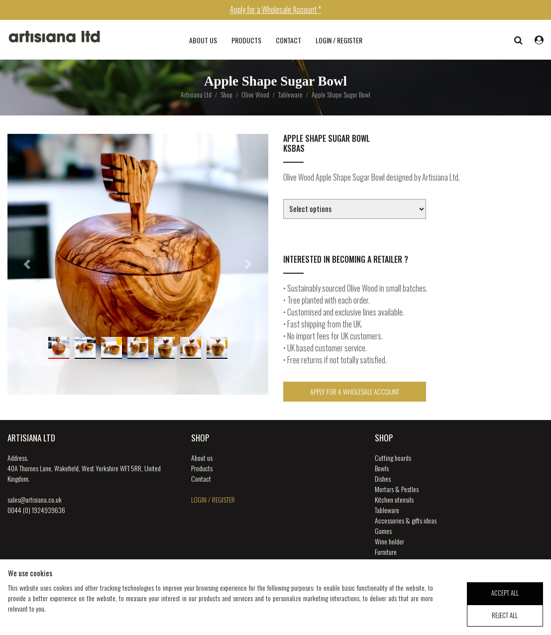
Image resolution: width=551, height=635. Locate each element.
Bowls (382, 468)
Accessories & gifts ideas (406, 520)
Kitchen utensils (394, 499)
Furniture (386, 551)
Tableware (387, 510)
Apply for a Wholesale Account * (275, 9)
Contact (288, 40)
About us (203, 40)
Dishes (383, 478)
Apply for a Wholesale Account (354, 391)
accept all (505, 603)
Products (246, 40)
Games (383, 531)
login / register (339, 40)
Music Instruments (397, 562)
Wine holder (389, 541)
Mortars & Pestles (397, 489)
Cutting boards (393, 457)
